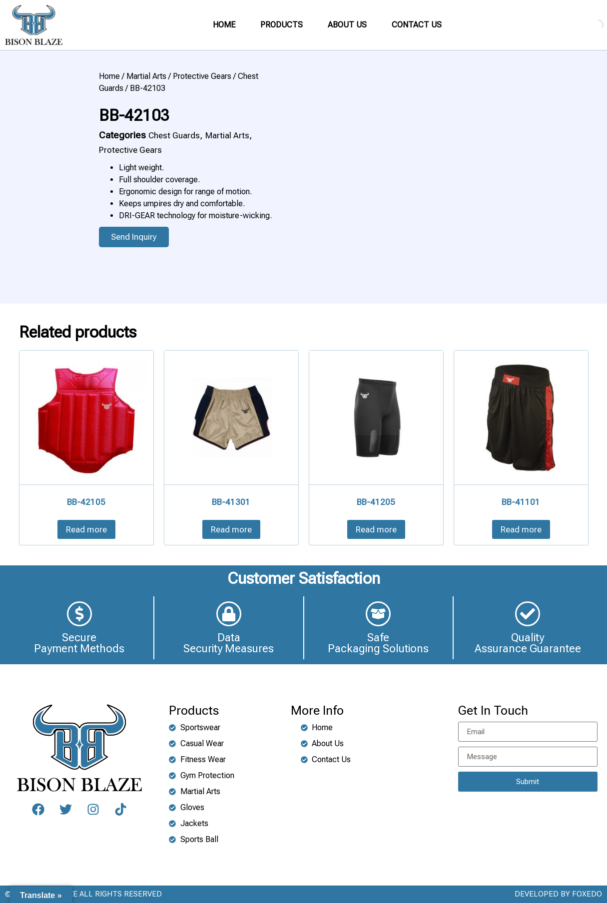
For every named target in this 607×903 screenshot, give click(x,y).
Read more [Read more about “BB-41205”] (376, 529)
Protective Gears (202, 76)
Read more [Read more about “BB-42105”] (86, 529)
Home (109, 76)
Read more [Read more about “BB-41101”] (521, 529)
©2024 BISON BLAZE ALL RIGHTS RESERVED (83, 894)
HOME (224, 24)
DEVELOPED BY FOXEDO (558, 894)
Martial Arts (146, 76)
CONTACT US (417, 24)
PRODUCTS (281, 24)
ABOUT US (347, 24)
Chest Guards (174, 135)
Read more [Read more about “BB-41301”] (231, 529)
